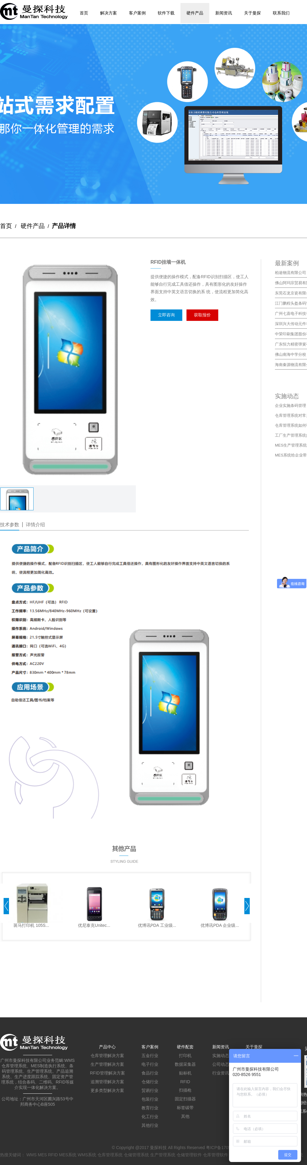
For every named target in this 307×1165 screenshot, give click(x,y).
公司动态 (220, 1064)
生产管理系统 (162, 1154)
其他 (185, 1116)
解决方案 (108, 13)
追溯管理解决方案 (107, 1081)
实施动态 (220, 1055)
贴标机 (185, 1073)
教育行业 (150, 1107)
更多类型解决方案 (107, 1090)
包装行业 (150, 1099)
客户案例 (137, 13)
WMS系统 (87, 1154)
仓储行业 (150, 1081)
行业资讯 (220, 1073)
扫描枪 (185, 1090)
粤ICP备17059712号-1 (227, 1147)
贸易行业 (150, 1090)
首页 (84, 13)
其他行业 (150, 1125)
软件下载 (166, 13)
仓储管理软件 (189, 1154)
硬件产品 (194, 13)
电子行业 (150, 1064)
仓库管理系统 (110, 1154)
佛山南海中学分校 (290, 354)
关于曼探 (252, 13)
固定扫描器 (185, 1098)
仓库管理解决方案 (107, 1055)
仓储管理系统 (136, 1154)
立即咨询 (166, 314)
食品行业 (150, 1073)
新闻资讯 (223, 13)
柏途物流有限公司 (290, 272)
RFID (185, 1081)
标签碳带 (185, 1107)
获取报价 (202, 314)
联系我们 (281, 13)
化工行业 (150, 1116)
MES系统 (67, 1154)
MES (42, 1154)
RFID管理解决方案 (107, 1073)
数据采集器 (185, 1064)
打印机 (185, 1055)
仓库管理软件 (215, 1154)
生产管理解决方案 (107, 1064)
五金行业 (150, 1055)
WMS (31, 1154)
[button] (6, 906)
